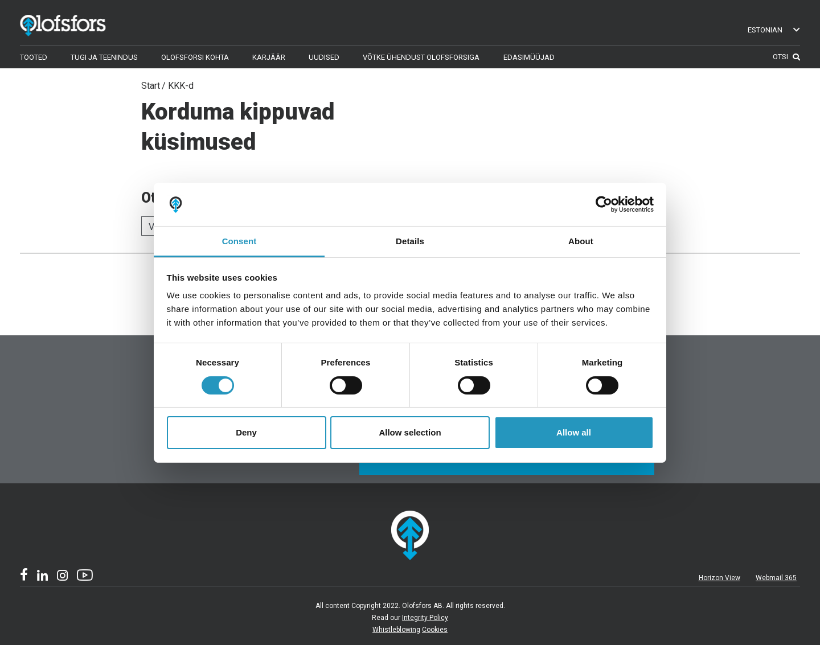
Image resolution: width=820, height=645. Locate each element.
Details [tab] (410, 241)
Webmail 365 (776, 578)
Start (150, 85)
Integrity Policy (425, 618)
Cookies (435, 630)
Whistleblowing (396, 630)
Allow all (573, 432)
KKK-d (181, 85)
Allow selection (410, 432)
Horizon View (719, 578)
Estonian (774, 30)
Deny (246, 432)
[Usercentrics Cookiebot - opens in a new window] (604, 204)
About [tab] (580, 241)
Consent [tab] (239, 241)
